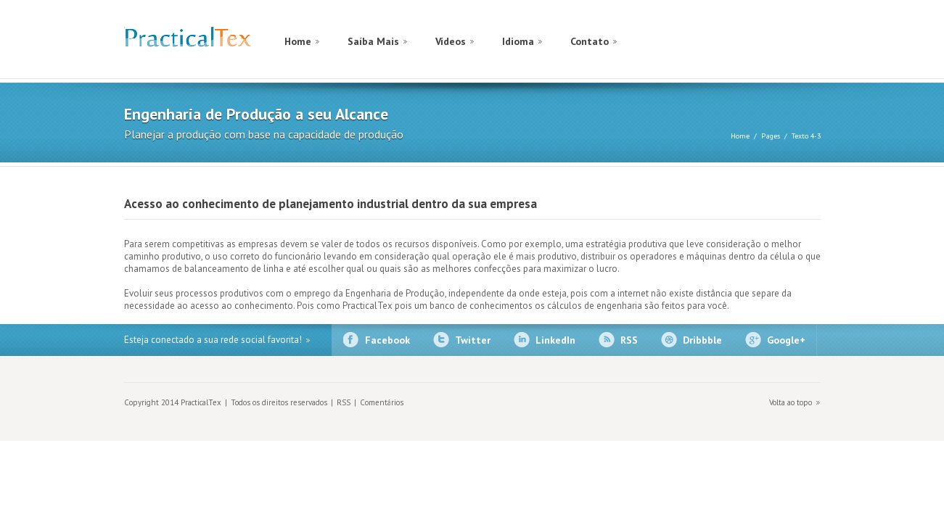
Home (297, 41)
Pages (770, 136)
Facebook (387, 340)
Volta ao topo (790, 402)
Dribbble (702, 340)
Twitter (473, 340)
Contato (589, 41)
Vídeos (450, 41)
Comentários (381, 402)
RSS (629, 340)
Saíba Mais (373, 41)
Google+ (786, 340)
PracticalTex (187, 40)
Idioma (518, 41)
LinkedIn (555, 340)
